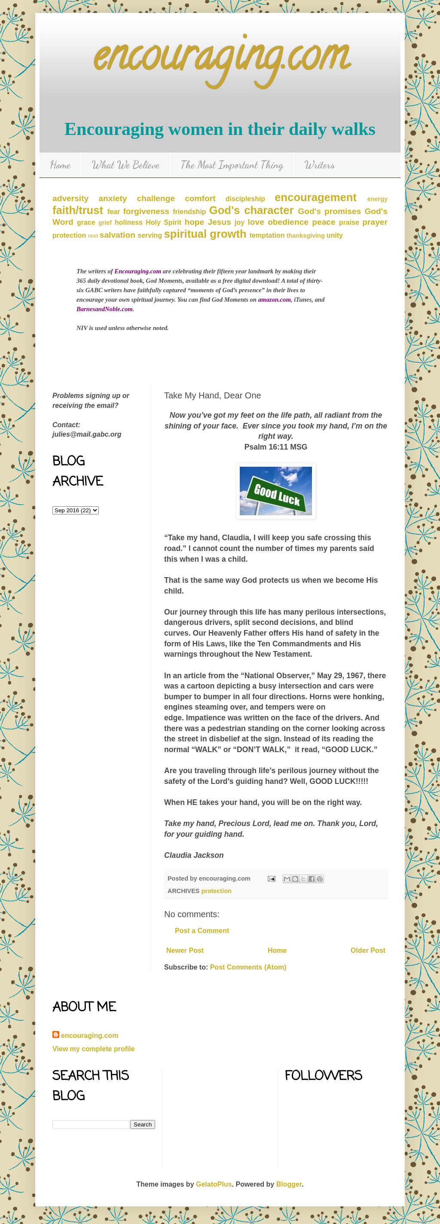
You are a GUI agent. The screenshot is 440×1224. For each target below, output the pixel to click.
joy (239, 222)
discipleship (245, 198)
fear (113, 211)
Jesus (219, 221)
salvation (117, 234)
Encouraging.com (137, 271)
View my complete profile (93, 1049)
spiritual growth (205, 234)
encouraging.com (220, 60)
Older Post (368, 950)
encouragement (316, 197)
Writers (319, 165)
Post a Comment (202, 930)
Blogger (289, 1184)
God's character (251, 210)
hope (194, 221)
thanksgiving (306, 235)
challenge (156, 198)
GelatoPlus (214, 1184)
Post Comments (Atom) (248, 967)
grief (105, 222)
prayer (375, 221)
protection (69, 235)
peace (323, 221)
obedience (288, 221)
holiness (129, 222)
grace (86, 222)
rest (93, 236)
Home (60, 165)
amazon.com (274, 299)
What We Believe (125, 165)
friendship (189, 211)
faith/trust (77, 210)
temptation (267, 235)
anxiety (112, 198)
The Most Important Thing (231, 165)
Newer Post (185, 950)
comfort (200, 198)
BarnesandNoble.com (104, 309)
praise (349, 222)
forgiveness (146, 211)
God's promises (329, 211)
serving (150, 235)
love (256, 221)
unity (335, 235)
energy (377, 199)
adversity (70, 198)
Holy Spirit (163, 222)
